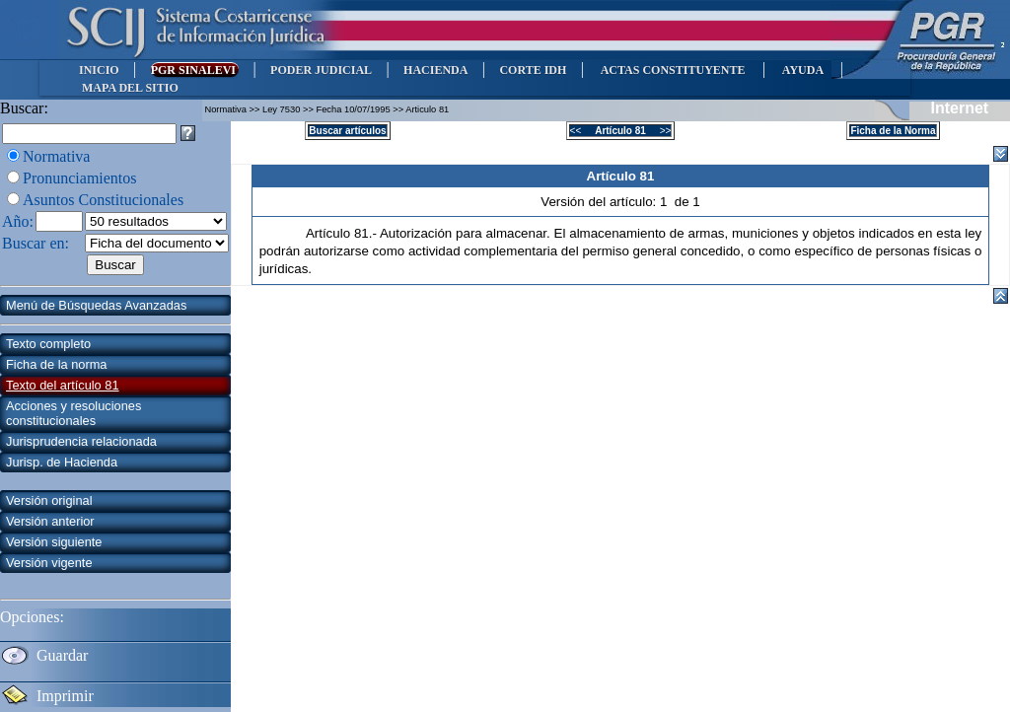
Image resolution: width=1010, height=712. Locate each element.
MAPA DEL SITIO (130, 88)
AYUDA (802, 70)
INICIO (99, 70)
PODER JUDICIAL (321, 70)
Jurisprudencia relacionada (81, 441)
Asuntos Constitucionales (103, 199)
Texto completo (48, 343)
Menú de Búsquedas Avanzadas (96, 305)
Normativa (56, 156)
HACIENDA (435, 70)
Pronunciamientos (80, 178)
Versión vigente (49, 562)
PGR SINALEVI (195, 70)
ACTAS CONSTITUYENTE (673, 70)
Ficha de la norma (56, 364)
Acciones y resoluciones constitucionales (73, 413)
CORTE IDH (532, 70)
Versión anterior (50, 521)
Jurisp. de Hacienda (61, 462)
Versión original (49, 500)
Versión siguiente (54, 541)
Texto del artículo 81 (62, 385)
